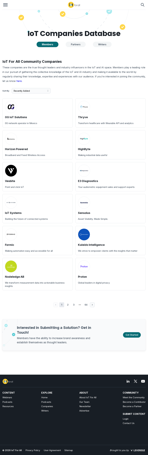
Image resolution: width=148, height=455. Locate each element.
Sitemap (68, 450)
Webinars (7, 397)
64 (86, 304)
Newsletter (85, 406)
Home (44, 397)
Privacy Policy (32, 450)
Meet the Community (134, 397)
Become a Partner (132, 406)
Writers (45, 410)
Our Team (84, 402)
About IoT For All (87, 397)
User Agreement (52, 450)
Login (125, 418)
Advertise (84, 410)
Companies (47, 406)
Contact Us (128, 423)
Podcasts (7, 402)
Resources (8, 406)
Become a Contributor (134, 402)
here (19, 80)
